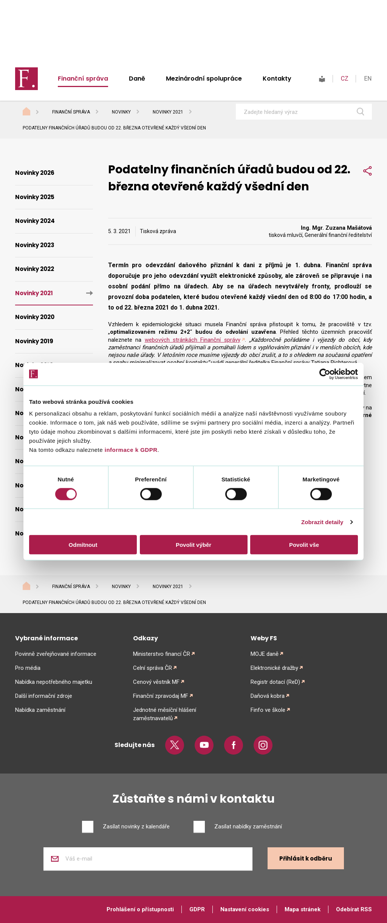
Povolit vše (304, 545)
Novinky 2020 (34, 317)
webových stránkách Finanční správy (192, 339)
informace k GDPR (130, 450)
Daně (137, 78)
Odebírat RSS (354, 909)
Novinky (121, 112)
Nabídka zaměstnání (40, 710)
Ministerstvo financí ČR (161, 654)
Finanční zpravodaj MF (160, 696)
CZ (344, 78)
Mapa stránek (302, 909)
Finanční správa (83, 78)
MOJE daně (265, 654)
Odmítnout (83, 545)
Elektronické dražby (274, 668)
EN (368, 78)
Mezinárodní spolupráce (204, 78)
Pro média (27, 668)
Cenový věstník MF (156, 682)
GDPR (197, 909)
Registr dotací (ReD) (275, 682)
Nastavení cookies (244, 909)
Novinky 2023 (34, 245)
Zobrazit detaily (322, 521)
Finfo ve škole (268, 710)
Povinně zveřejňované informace (55, 654)
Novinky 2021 (168, 112)
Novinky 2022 (34, 269)
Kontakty (277, 78)
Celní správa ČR (152, 668)
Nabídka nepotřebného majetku (53, 682)
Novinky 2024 (35, 221)
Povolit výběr (193, 545)
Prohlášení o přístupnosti (140, 909)
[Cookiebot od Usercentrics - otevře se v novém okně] (325, 374)
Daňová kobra (268, 696)
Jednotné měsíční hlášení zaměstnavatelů (164, 714)
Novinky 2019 (34, 341)
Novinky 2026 (34, 173)
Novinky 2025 (34, 197)
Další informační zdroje (43, 696)
